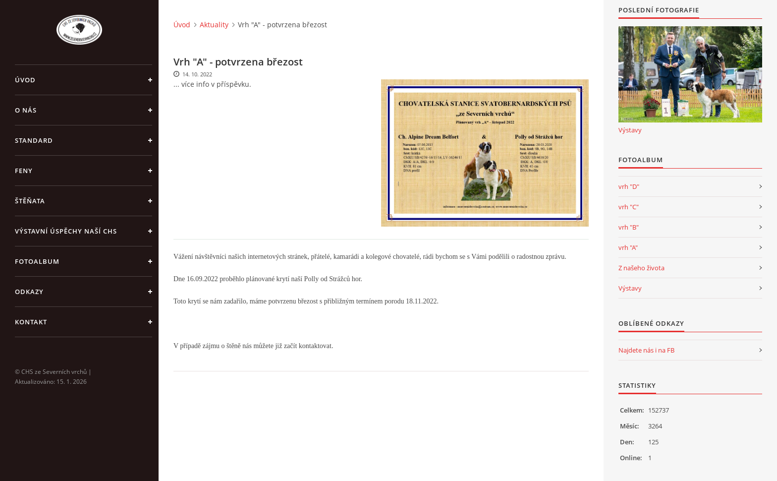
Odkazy (29, 291)
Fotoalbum (37, 261)
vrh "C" (628, 206)
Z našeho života (641, 267)
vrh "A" (628, 247)
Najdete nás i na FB (646, 350)
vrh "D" (628, 186)
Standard (34, 140)
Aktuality (214, 24)
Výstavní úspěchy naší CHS (66, 231)
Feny (24, 170)
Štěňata (30, 200)
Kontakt (31, 321)
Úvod (25, 79)
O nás (26, 110)
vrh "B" (628, 227)
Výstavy (630, 129)
